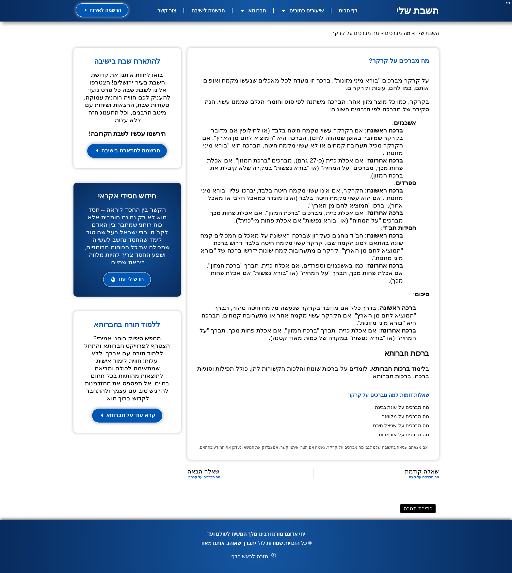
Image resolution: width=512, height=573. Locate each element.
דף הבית (348, 10)
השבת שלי (417, 10)
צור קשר (166, 10)
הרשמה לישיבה (208, 10)
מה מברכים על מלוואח (405, 416)
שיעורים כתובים (302, 11)
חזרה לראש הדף (249, 556)
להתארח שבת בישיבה (127, 61)
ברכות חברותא (392, 376)
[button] (127, 279)
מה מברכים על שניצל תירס (401, 425)
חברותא (253, 11)
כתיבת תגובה (418, 508)
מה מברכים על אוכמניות (404, 434)
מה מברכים (397, 33)
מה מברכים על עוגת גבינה (402, 407)
